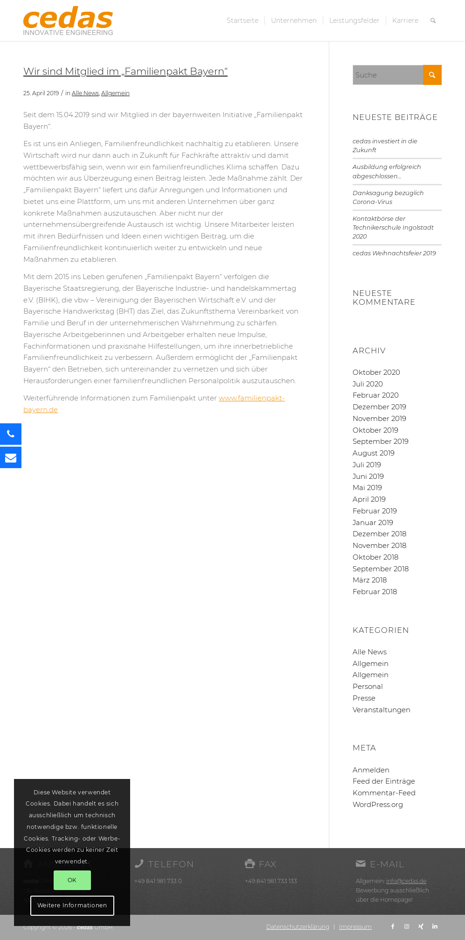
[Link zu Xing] (421, 926)
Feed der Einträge (384, 781)
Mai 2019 (367, 487)
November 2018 (379, 545)
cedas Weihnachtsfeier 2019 (394, 253)
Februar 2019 (375, 510)
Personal (368, 686)
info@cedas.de (406, 880)
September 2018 (381, 568)
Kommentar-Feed (384, 792)
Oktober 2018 (375, 557)
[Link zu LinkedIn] (435, 926)
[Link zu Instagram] (407, 926)
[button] (10, 457)
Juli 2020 (368, 383)
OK (72, 880)
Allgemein (115, 93)
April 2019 (369, 499)
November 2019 (379, 418)
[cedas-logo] (68, 20)
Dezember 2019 (379, 406)
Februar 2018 (375, 591)
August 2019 (374, 453)
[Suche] (433, 20)
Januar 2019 (373, 522)
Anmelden (371, 769)
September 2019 (381, 441)
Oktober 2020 (376, 372)
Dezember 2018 (379, 533)
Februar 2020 (376, 395)
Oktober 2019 (375, 430)
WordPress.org (378, 804)
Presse (364, 698)
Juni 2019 (368, 476)
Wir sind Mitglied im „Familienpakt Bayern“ (125, 71)
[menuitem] (242, 20)
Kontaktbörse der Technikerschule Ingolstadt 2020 (393, 227)
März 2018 (370, 579)
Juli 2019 (367, 464)
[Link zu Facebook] (393, 926)
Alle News (85, 93)
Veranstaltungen (381, 709)
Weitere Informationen (72, 905)
